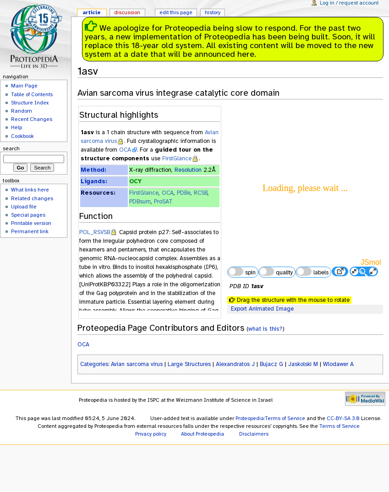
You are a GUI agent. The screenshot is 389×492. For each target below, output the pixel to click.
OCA (125, 149)
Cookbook (22, 136)
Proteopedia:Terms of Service (270, 418)
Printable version (31, 223)
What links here (30, 189)
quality (276, 271)
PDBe (184, 193)
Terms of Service (339, 426)
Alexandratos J (235, 364)
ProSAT (163, 201)
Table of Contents (32, 94)
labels (312, 271)
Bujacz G (271, 364)
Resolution (188, 170)
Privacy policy (150, 434)
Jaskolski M (303, 364)
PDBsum (140, 201)
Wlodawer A (338, 364)
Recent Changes (31, 119)
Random (21, 111)
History (212, 12)
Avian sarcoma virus (137, 364)
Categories (94, 364)
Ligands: (94, 181)
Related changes (32, 198)
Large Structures (189, 364)
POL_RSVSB (94, 232)
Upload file (24, 206)
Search (11, 148)
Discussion (127, 12)
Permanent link (30, 231)
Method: (93, 170)
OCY (135, 181)
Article (91, 12)
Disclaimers (253, 434)
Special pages (28, 215)
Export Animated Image (262, 308)
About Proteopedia (202, 434)
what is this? (265, 329)
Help (16, 127)
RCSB (201, 193)
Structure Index (30, 102)
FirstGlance (177, 158)
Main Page (24, 85)
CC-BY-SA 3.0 (343, 418)
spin (241, 271)
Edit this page (175, 12)
